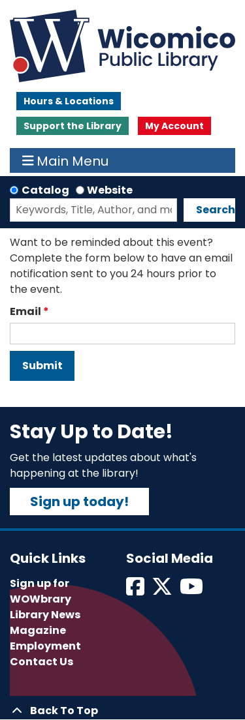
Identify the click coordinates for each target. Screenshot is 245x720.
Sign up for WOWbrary (40, 591)
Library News (45, 614)
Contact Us (41, 661)
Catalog (45, 190)
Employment (45, 645)
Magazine (38, 630)
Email (25, 311)
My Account (174, 125)
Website (110, 190)
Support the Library (73, 125)
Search (215, 209)
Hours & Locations (69, 101)
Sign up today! (79, 501)
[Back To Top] (122, 710)
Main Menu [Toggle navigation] (65, 160)
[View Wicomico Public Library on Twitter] (163, 590)
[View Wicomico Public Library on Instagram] (192, 590)
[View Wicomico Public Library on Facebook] (136, 590)
